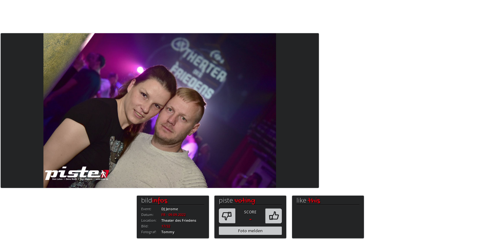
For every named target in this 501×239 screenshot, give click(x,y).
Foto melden (250, 231)
